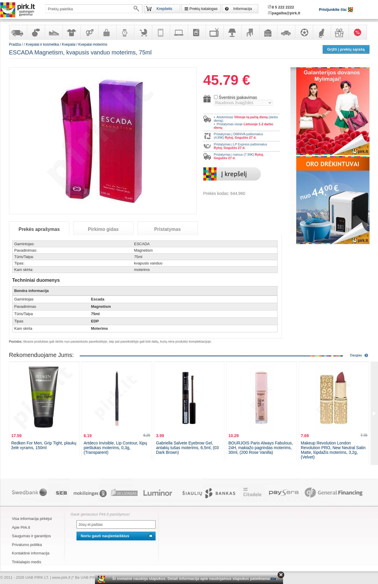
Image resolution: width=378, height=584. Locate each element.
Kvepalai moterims (92, 44)
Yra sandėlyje (17, 32)
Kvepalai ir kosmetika (35, 32)
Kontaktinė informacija (31, 553)
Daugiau (356, 355)
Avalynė (53, 32)
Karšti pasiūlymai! (359, 32)
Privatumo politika (27, 544)
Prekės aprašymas (39, 229)
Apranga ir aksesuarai (71, 32)
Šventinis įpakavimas (238, 97)
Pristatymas (167, 229)
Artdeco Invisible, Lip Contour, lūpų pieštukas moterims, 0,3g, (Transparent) (115, 448)
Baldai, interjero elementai (250, 32)
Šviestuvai (232, 32)
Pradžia (15, 44)
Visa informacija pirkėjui (32, 518)
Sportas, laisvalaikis (303, 32)
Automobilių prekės (285, 32)
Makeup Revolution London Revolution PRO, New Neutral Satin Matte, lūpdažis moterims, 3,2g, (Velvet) (333, 450)
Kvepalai (69, 44)
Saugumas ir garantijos (31, 536)
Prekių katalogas (203, 8)
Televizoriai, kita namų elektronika (214, 32)
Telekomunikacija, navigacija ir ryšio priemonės (160, 32)
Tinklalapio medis (26, 562)
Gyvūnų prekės (321, 32)
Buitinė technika (196, 32)
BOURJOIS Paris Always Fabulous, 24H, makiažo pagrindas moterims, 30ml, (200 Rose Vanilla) (261, 448)
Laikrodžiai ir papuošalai (125, 32)
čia (273, 578)
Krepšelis (164, 8)
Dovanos (339, 32)
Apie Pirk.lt (21, 527)
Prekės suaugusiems (89, 32)
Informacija (242, 8)
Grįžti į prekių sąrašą (346, 49)
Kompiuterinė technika (178, 32)
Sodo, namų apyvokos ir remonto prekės (268, 32)
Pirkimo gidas (103, 229)
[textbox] (93, 8)
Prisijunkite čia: (333, 9)
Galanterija (107, 32)
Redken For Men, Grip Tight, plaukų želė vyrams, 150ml (43, 445)
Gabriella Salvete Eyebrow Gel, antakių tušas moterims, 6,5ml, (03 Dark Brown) (187, 448)
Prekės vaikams (142, 32)
